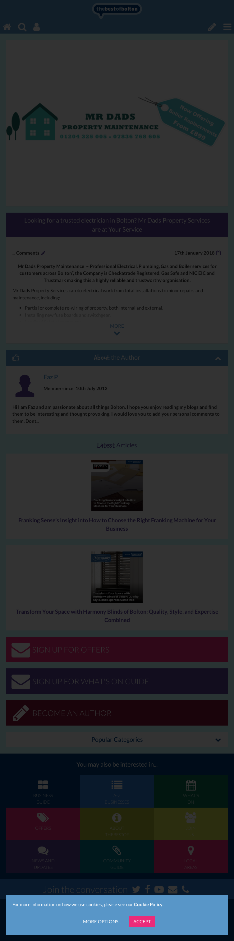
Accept (142, 921)
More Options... (102, 921)
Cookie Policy (148, 904)
